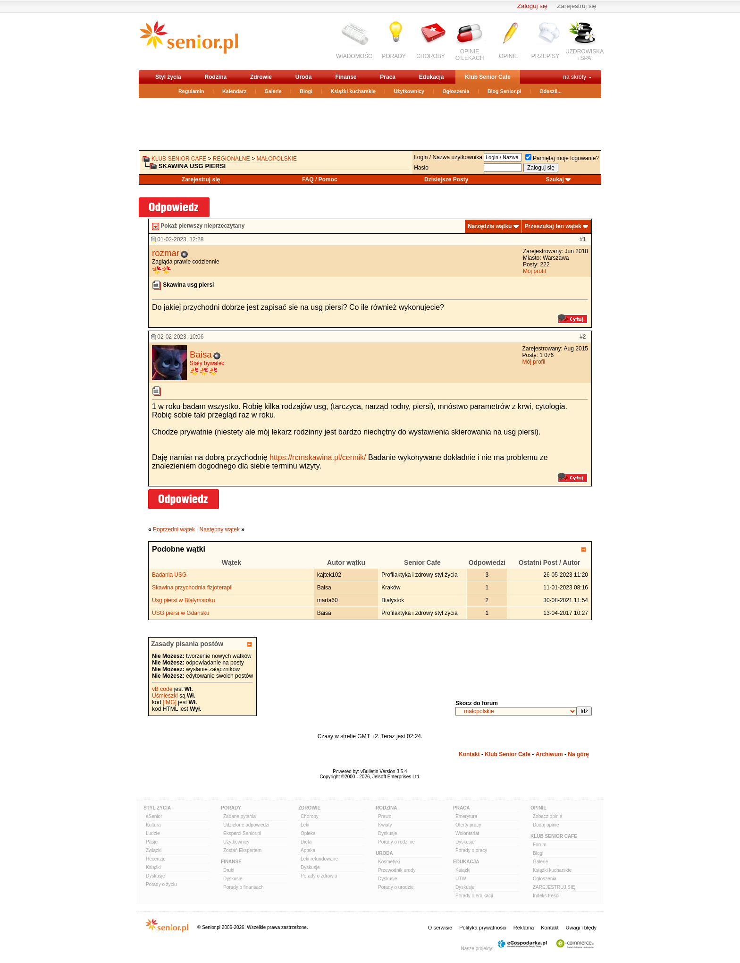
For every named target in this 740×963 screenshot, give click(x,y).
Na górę (578, 754)
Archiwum (549, 754)
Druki (228, 870)
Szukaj (555, 179)
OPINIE (508, 56)
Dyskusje (155, 875)
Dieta (306, 841)
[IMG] (170, 702)
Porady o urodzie (396, 887)
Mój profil (534, 271)
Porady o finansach (243, 887)
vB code (162, 689)
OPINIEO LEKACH (469, 54)
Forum (540, 844)
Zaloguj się (532, 5)
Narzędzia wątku (490, 226)
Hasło (421, 167)
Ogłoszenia (456, 91)
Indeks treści (546, 895)
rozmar (165, 253)
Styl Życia (157, 807)
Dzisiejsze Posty (446, 179)
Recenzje (156, 858)
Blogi (306, 91)
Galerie (273, 91)
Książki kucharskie (352, 91)
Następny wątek (220, 529)
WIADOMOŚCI (355, 56)
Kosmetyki (389, 861)
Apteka (308, 850)
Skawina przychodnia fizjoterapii (192, 587)
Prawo (384, 816)
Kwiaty (385, 824)
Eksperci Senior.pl (242, 833)
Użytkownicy (409, 91)
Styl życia (168, 77)
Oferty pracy (468, 824)
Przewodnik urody (396, 870)
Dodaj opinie (546, 824)
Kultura (153, 824)
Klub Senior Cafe (488, 77)
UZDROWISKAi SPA (584, 54)
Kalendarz (234, 91)
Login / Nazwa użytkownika (448, 157)
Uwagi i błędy (581, 927)
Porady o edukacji (474, 895)
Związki (153, 850)
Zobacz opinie (547, 816)
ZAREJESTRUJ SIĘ (554, 887)
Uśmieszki (165, 695)
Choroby (310, 816)
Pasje (152, 841)
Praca (387, 77)
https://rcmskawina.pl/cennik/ (317, 457)
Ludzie (153, 833)
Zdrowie (261, 77)
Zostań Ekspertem (242, 850)
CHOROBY (430, 56)
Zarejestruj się (577, 5)
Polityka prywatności (482, 927)
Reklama (523, 927)
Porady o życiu (161, 884)
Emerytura (466, 816)
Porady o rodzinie (396, 841)
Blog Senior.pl (504, 91)
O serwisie (440, 927)
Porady (231, 807)
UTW (460, 878)
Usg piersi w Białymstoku (183, 600)
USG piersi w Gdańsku (180, 613)
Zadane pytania (239, 816)
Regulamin (191, 91)
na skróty (574, 77)
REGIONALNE (231, 158)
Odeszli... (550, 91)
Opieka (308, 833)
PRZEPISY (545, 56)
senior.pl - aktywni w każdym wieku (188, 41)
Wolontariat (467, 833)
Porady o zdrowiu (319, 875)
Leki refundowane (319, 858)
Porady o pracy (471, 850)
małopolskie (277, 158)
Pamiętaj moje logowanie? (562, 158)
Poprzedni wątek (174, 529)
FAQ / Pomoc (319, 179)
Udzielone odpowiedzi (246, 824)
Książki (153, 867)
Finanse (345, 77)
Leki (305, 824)
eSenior (154, 816)
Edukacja (431, 77)
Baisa (201, 354)
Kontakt (469, 754)
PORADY (394, 56)
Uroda (303, 77)
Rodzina (215, 77)
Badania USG (169, 574)
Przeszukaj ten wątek (553, 226)
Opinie (538, 807)
